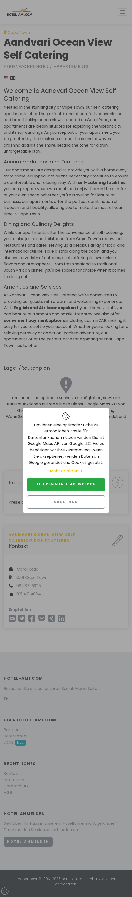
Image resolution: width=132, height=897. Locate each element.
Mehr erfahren (66, 471)
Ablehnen (66, 502)
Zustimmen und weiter (66, 484)
